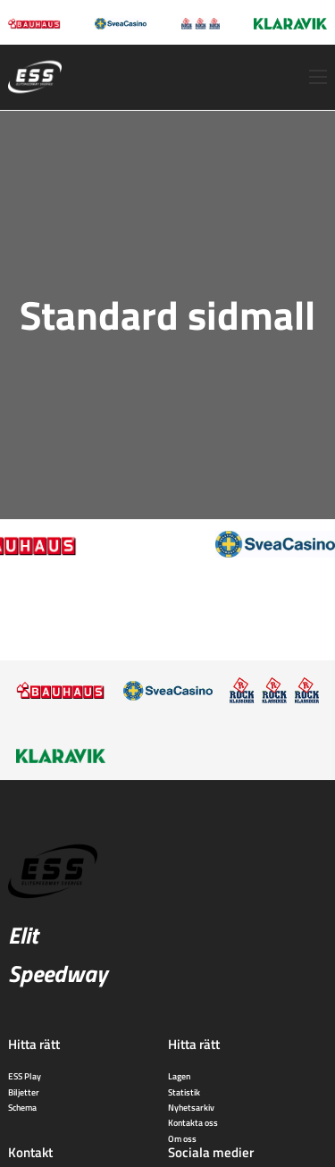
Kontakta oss (193, 1122)
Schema (22, 1107)
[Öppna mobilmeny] (318, 77)
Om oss (182, 1138)
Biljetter (23, 1092)
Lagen (179, 1076)
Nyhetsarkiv (191, 1107)
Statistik (184, 1092)
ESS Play (24, 1076)
